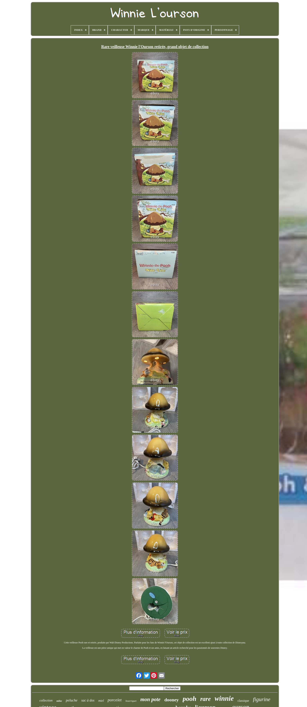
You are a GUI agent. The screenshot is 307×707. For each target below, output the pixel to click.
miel (101, 700)
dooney (171, 699)
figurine (261, 699)
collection (45, 700)
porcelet (115, 699)
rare (205, 698)
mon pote (150, 699)
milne (59, 701)
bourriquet (131, 700)
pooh (189, 698)
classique (243, 700)
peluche (71, 700)
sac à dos (87, 700)
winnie (224, 698)
